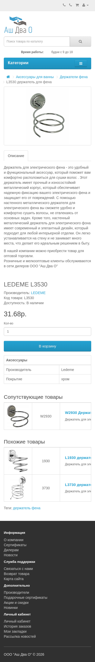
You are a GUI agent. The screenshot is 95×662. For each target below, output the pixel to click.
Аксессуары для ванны (35, 77)
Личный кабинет (17, 621)
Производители (16, 592)
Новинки (11, 608)
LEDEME (38, 293)
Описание (16, 156)
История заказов (17, 626)
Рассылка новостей (20, 636)
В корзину (47, 346)
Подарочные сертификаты (25, 597)
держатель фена (26, 508)
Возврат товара (16, 574)
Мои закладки (15, 631)
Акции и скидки (16, 603)
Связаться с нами (18, 569)
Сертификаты (15, 545)
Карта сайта (14, 579)
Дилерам (11, 550)
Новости (10, 555)
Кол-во (8, 323)
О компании (13, 540)
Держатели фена (74, 77)
